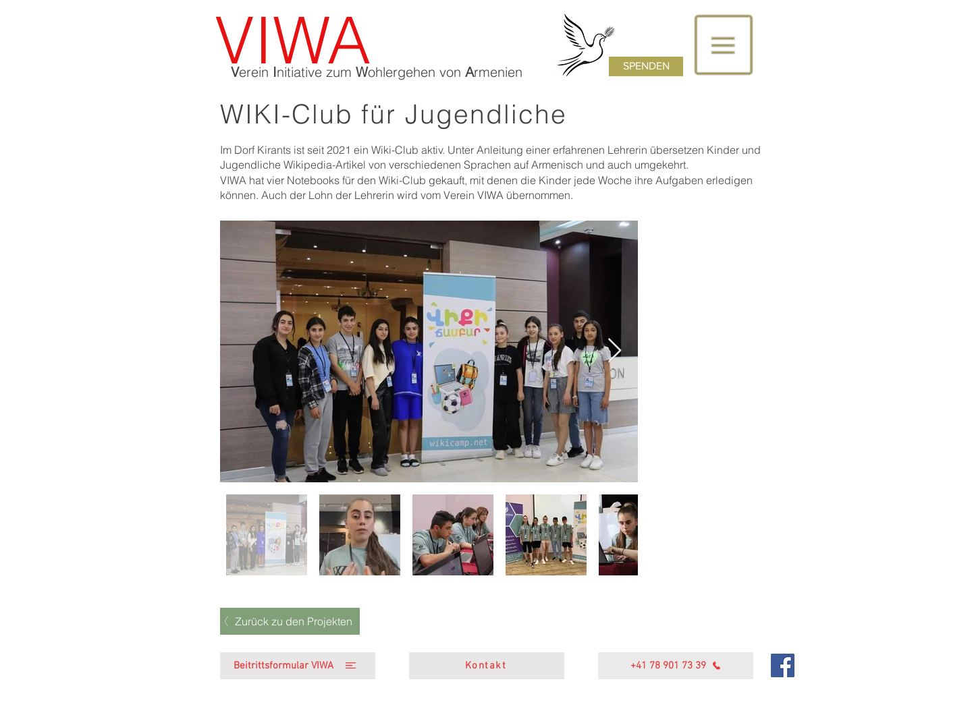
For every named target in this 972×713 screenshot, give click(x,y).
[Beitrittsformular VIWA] (297, 665)
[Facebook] (782, 665)
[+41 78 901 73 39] (675, 665)
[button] (724, 45)
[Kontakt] (486, 665)
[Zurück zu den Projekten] (290, 621)
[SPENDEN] (646, 66)
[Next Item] (614, 351)
